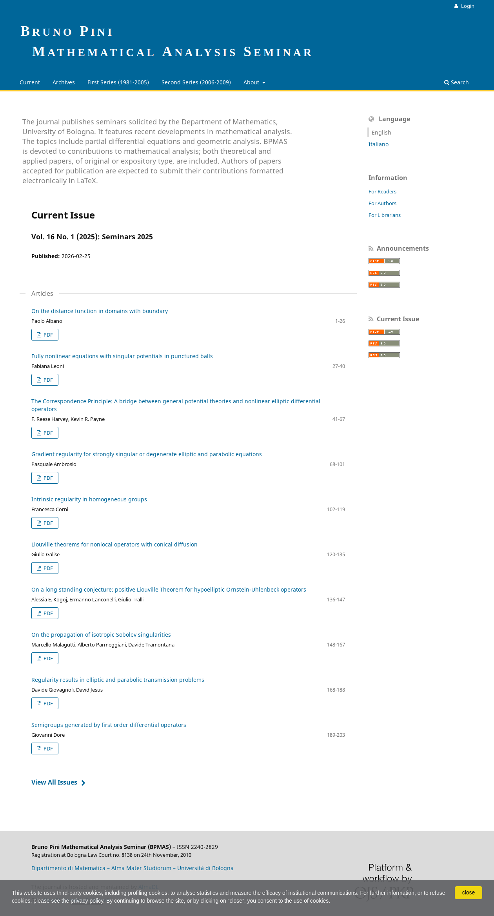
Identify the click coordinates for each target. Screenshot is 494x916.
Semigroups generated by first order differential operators (108, 724)
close (468, 892)
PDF (47, 334)
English (381, 132)
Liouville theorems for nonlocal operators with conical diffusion (114, 544)
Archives (64, 82)
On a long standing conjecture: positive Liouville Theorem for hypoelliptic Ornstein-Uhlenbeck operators (168, 589)
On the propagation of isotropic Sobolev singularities (101, 634)
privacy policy (87, 901)
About (252, 82)
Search (456, 82)
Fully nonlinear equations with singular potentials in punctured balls (122, 356)
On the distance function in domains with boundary (99, 311)
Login (467, 5)
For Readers (382, 191)
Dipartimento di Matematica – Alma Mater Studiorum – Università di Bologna (132, 868)
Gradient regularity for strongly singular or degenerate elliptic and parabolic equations (146, 454)
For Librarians (385, 215)
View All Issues (54, 782)
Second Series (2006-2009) (196, 82)
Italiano (379, 144)
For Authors (382, 203)
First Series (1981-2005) (118, 82)
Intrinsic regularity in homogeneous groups (89, 499)
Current (30, 82)
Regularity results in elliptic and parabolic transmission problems (117, 679)
